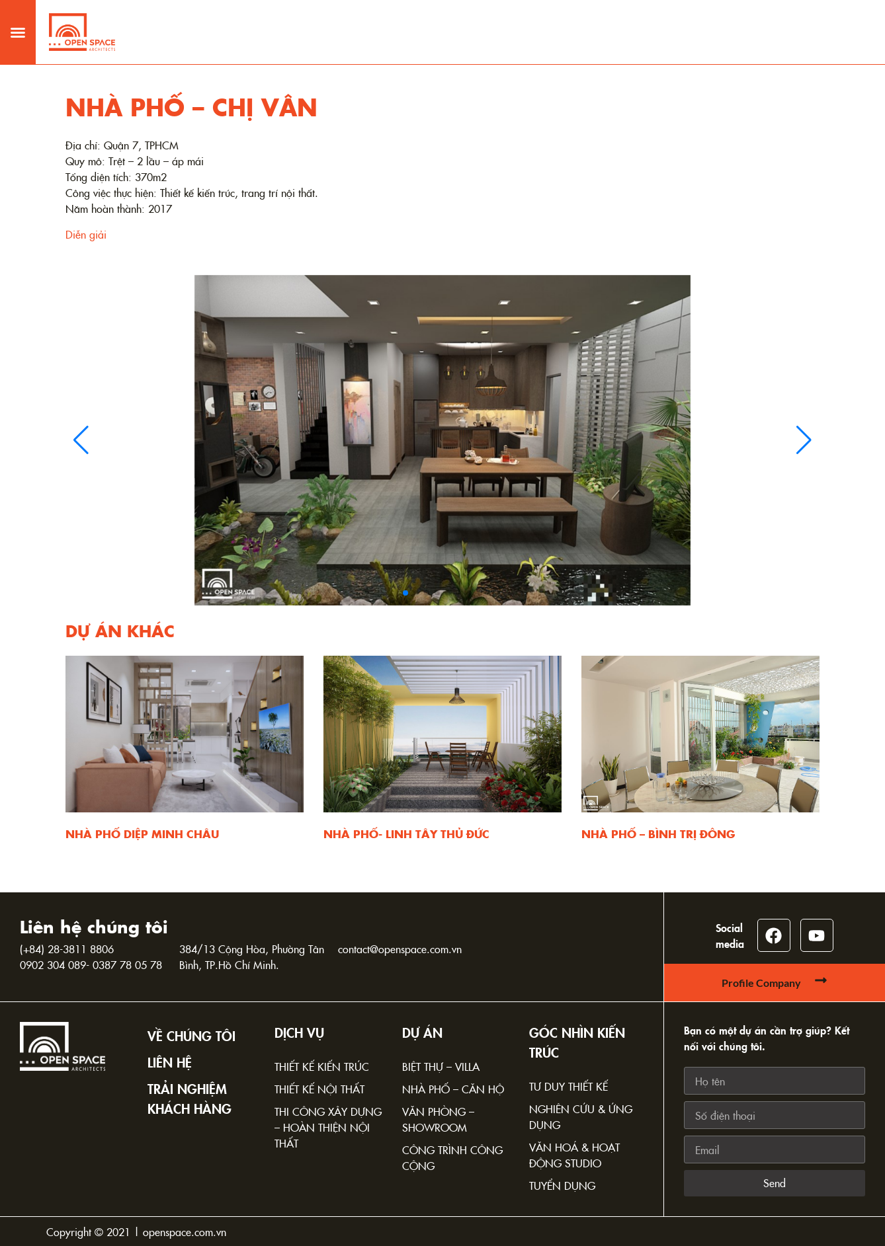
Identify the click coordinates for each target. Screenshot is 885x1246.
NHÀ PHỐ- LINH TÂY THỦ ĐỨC (406, 833)
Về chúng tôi (191, 1035)
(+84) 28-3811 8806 (67, 948)
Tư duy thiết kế (568, 1086)
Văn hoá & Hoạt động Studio (574, 1155)
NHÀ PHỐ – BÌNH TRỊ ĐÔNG (658, 833)
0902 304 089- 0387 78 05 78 (91, 964)
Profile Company (761, 982)
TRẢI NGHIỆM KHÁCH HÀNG (190, 1098)
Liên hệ (170, 1061)
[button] (18, 22)
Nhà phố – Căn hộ (453, 1088)
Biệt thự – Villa (441, 1066)
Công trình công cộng (452, 1157)
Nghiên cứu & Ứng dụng (580, 1116)
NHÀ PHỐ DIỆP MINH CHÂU (142, 833)
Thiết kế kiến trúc (321, 1066)
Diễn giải (85, 234)
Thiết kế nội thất (319, 1088)
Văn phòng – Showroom (438, 1119)
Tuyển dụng (562, 1185)
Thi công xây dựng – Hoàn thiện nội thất (328, 1127)
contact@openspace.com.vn (400, 948)
